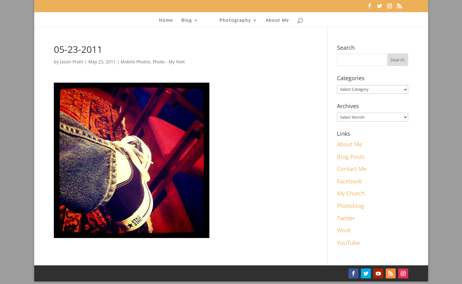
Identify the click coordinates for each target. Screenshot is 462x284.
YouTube (348, 242)
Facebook (349, 181)
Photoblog (350, 205)
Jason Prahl (71, 62)
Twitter (346, 218)
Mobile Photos (135, 62)
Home (166, 20)
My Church (351, 193)
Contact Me (351, 168)
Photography (235, 20)
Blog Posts (351, 156)
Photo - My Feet (169, 62)
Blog (186, 20)
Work (344, 230)
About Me (277, 20)
